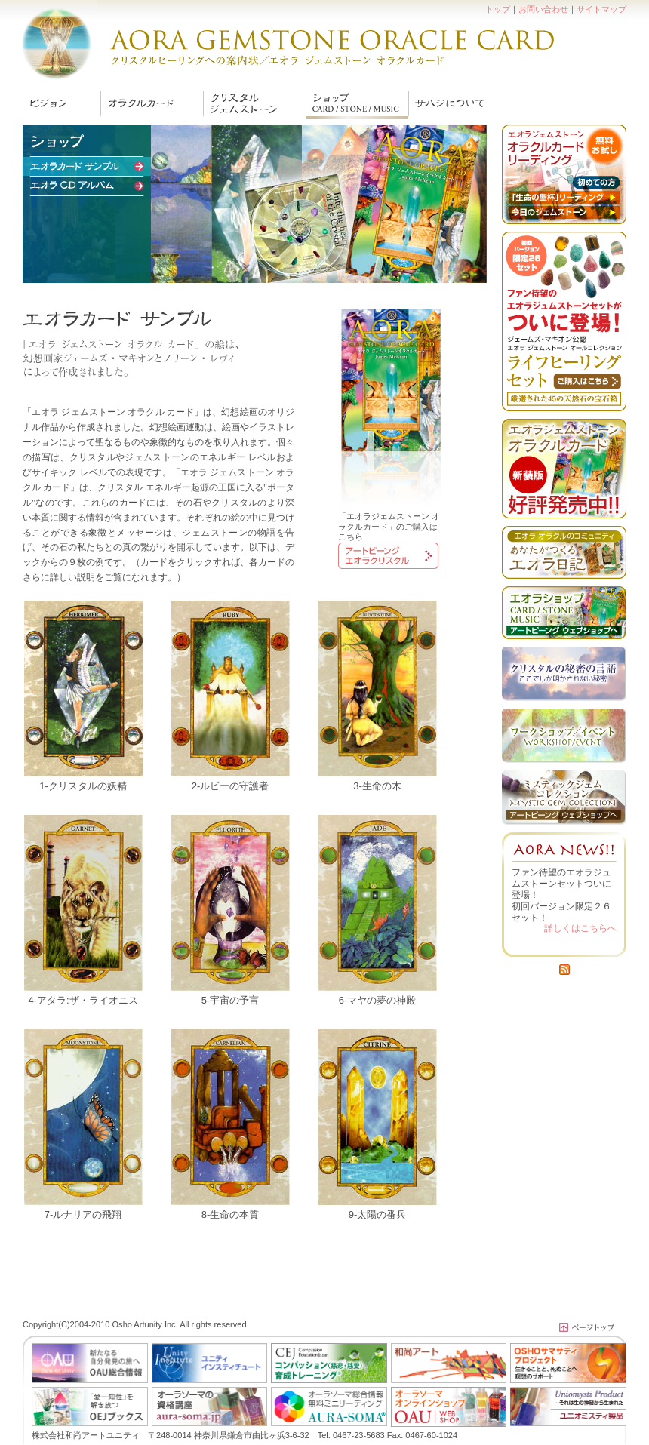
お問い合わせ (543, 9)
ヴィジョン (61, 105)
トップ (497, 9)
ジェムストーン (254, 105)
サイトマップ (601, 9)
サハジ (447, 105)
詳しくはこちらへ (580, 928)
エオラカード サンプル (357, 105)
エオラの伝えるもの (151, 105)
